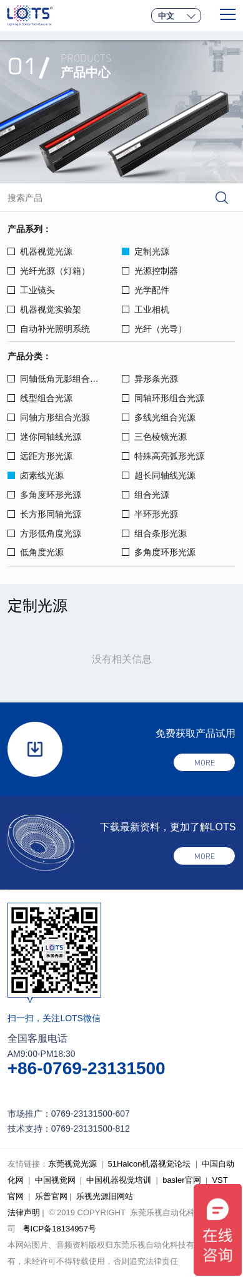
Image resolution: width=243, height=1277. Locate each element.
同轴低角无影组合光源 (57, 379)
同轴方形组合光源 (48, 417)
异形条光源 (150, 379)
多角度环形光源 (44, 495)
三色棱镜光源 (154, 437)
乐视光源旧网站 (104, 1196)
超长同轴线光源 (159, 475)
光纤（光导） (154, 329)
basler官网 (181, 1180)
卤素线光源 (35, 475)
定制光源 (145, 251)
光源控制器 (150, 271)
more (204, 762)
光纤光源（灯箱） (48, 271)
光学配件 (145, 290)
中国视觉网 (55, 1180)
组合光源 (145, 495)
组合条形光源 (154, 533)
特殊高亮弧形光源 (163, 456)
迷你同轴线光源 (44, 437)
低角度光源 (35, 552)
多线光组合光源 (159, 417)
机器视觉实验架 (44, 309)
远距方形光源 (39, 456)
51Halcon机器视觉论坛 (149, 1163)
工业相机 (145, 309)
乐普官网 (51, 1196)
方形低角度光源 (44, 533)
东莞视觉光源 (72, 1163)
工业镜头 (31, 290)
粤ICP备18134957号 (59, 1228)
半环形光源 (150, 514)
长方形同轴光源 (44, 514)
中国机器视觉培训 (118, 1180)
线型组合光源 (39, 398)
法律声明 (23, 1212)
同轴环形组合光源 (163, 398)
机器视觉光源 (39, 251)
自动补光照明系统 (48, 329)
